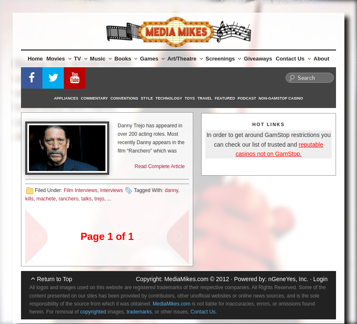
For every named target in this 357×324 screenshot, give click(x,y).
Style (147, 98)
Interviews (111, 190)
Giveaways (258, 58)
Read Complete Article (160, 166)
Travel (204, 98)
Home (35, 58)
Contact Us (293, 58)
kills (29, 199)
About (322, 58)
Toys (190, 98)
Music (101, 58)
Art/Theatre (184, 58)
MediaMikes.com (186, 279)
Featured (225, 98)
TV (80, 58)
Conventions (124, 98)
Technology (168, 98)
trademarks (139, 312)
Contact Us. (204, 312)
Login (320, 279)
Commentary (94, 98)
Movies (59, 58)
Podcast (247, 98)
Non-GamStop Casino (281, 98)
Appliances (66, 98)
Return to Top (54, 279)
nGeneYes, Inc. (288, 279)
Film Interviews (80, 190)
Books (125, 58)
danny (171, 190)
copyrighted (93, 312)
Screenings (223, 58)
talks (86, 199)
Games (152, 58)
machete (46, 199)
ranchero (68, 199)
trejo (99, 199)
